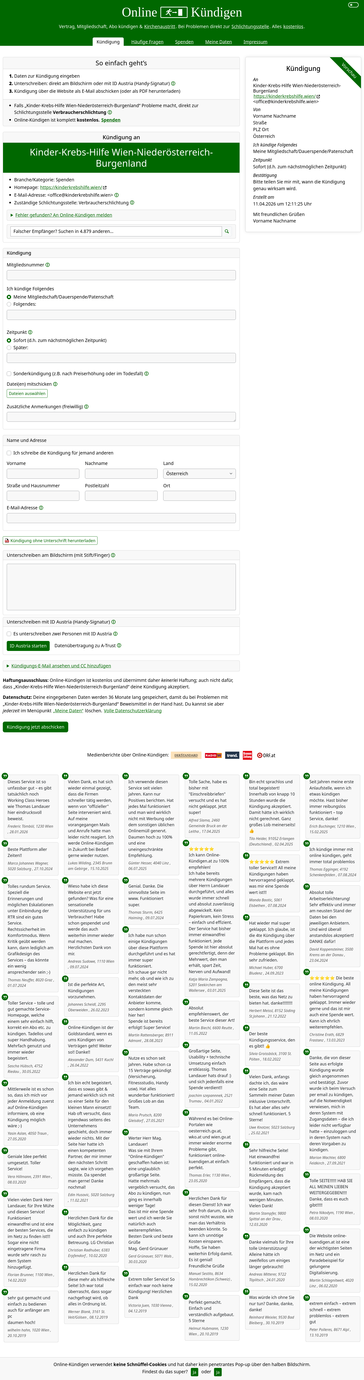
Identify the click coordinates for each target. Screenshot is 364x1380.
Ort (166, 485)
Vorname (16, 463)
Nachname (96, 463)
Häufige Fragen (147, 42)
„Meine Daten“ (68, 710)
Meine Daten (218, 42)
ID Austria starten (28, 646)
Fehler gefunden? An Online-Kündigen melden (63, 215)
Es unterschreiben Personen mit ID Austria (62, 633)
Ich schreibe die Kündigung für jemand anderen (63, 453)
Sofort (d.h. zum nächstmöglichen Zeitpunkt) (60, 340)
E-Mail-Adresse (22, 507)
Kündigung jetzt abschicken (35, 727)
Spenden (184, 42)
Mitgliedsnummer (25, 265)
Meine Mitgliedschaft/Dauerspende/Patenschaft (63, 297)
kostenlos (293, 26)
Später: (20, 347)
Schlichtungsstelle (250, 26)
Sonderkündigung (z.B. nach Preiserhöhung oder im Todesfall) (78, 373)
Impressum (255, 42)
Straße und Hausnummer (33, 485)
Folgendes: (24, 304)
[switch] (353, 4)
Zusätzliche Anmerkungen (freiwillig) (45, 406)
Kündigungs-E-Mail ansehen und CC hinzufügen (61, 666)
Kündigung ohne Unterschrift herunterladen (52, 540)
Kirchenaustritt (159, 26)
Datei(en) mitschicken (29, 384)
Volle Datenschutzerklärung (133, 710)
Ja (194, 1372)
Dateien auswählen (27, 393)
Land (168, 463)
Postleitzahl (97, 485)
